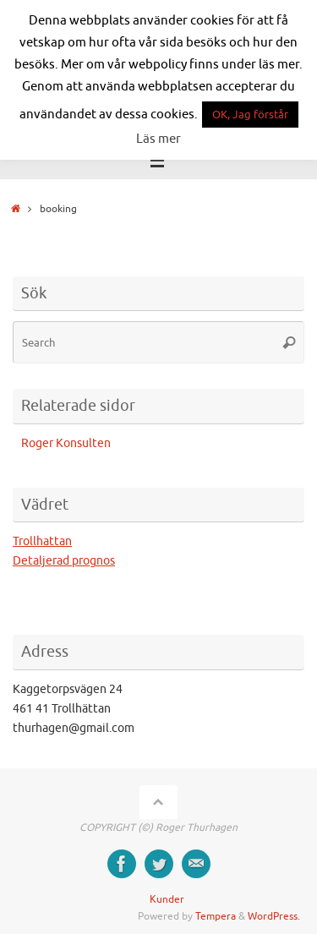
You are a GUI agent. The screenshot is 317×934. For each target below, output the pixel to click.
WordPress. (274, 916)
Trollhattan (42, 541)
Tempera (215, 916)
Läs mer (158, 139)
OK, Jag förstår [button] (250, 114)
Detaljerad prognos (64, 561)
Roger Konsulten (66, 443)
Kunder (167, 899)
